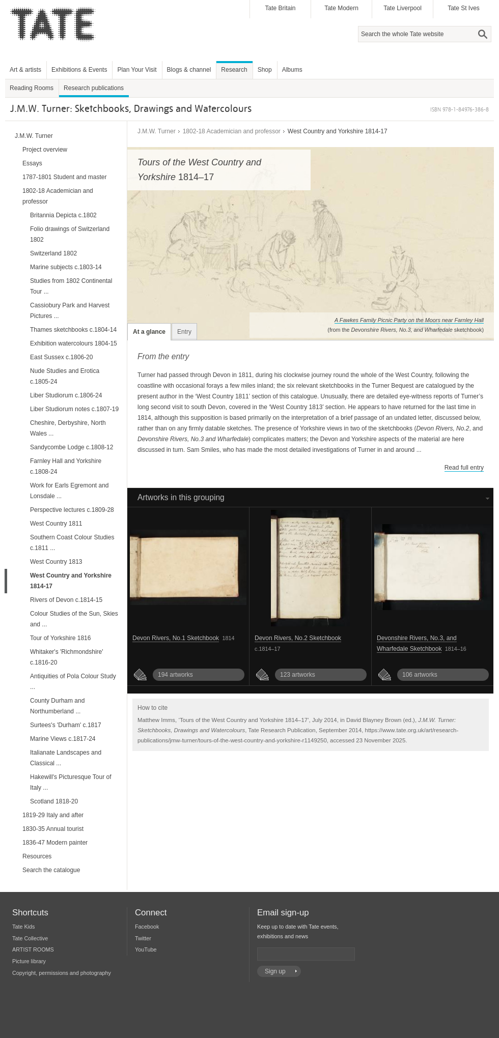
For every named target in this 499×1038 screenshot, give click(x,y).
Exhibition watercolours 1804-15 (73, 343)
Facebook (147, 927)
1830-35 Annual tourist (53, 828)
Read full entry (464, 467)
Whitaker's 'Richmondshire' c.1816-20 (66, 657)
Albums (292, 69)
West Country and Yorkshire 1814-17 (71, 581)
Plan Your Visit (136, 69)
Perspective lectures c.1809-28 (72, 509)
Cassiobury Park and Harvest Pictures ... (69, 311)
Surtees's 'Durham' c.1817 (65, 725)
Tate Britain (280, 8)
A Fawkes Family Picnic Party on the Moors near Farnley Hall (409, 320)
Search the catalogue (51, 870)
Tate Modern (341, 8)
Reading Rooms (31, 88)
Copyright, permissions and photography (61, 973)
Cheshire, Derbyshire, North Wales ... (68, 428)
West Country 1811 (56, 523)
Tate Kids (23, 927)
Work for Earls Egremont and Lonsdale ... (69, 491)
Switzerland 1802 (53, 253)
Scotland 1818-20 (54, 801)
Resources (36, 856)
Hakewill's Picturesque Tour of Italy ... (70, 782)
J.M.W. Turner (156, 131)
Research (234, 69)
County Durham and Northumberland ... (57, 706)
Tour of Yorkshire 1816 (60, 638)
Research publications (94, 88)
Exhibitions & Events (79, 69)
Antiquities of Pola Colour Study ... (73, 681)
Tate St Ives (464, 8)
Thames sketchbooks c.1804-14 (73, 329)
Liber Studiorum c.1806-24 (66, 395)
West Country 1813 (56, 561)
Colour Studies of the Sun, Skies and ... (74, 619)
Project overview (44, 149)
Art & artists (25, 69)
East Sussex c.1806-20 (61, 357)
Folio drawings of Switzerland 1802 (69, 234)
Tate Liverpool (402, 8)
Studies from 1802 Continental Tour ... (71, 286)
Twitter (143, 938)
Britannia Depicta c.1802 (63, 215)
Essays (32, 163)
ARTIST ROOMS (33, 949)
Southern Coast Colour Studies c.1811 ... (72, 543)
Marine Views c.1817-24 (63, 738)
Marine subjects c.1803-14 (66, 267)
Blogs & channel (189, 69)
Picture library (29, 961)
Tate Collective (30, 938)
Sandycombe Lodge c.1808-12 (71, 447)
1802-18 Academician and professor (232, 131)
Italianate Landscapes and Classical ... (65, 758)
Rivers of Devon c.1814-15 (66, 599)
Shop (265, 69)
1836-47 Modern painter (55, 842)
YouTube (145, 949)
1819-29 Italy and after (53, 815)
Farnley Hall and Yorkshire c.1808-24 (65, 466)
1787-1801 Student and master (64, 177)
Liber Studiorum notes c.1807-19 (74, 409)
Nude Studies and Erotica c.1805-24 (64, 376)
